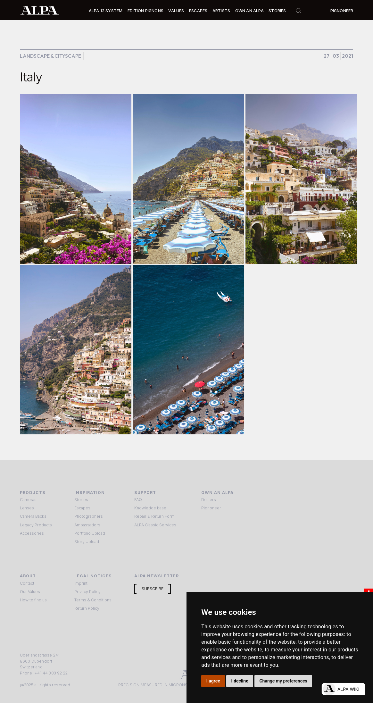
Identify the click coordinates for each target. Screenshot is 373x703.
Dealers (208, 499)
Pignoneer (341, 10)
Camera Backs (33, 516)
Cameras (28, 499)
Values (176, 10)
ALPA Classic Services (155, 525)
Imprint (80, 583)
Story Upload (86, 541)
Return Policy (86, 608)
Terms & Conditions (93, 600)
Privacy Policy (87, 591)
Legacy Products (36, 525)
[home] (39, 10)
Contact (27, 583)
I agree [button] (213, 680)
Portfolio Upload (89, 533)
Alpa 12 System (106, 10)
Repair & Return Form (154, 516)
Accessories (32, 533)
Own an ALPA (249, 10)
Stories (277, 10)
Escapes (82, 508)
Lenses (27, 508)
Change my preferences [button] (283, 680)
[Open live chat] (343, 689)
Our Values (30, 591)
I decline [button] (239, 680)
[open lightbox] (75, 179)
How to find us (33, 600)
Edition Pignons (145, 10)
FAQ (138, 499)
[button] (106, 11)
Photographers (88, 516)
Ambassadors (87, 525)
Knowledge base (150, 508)
